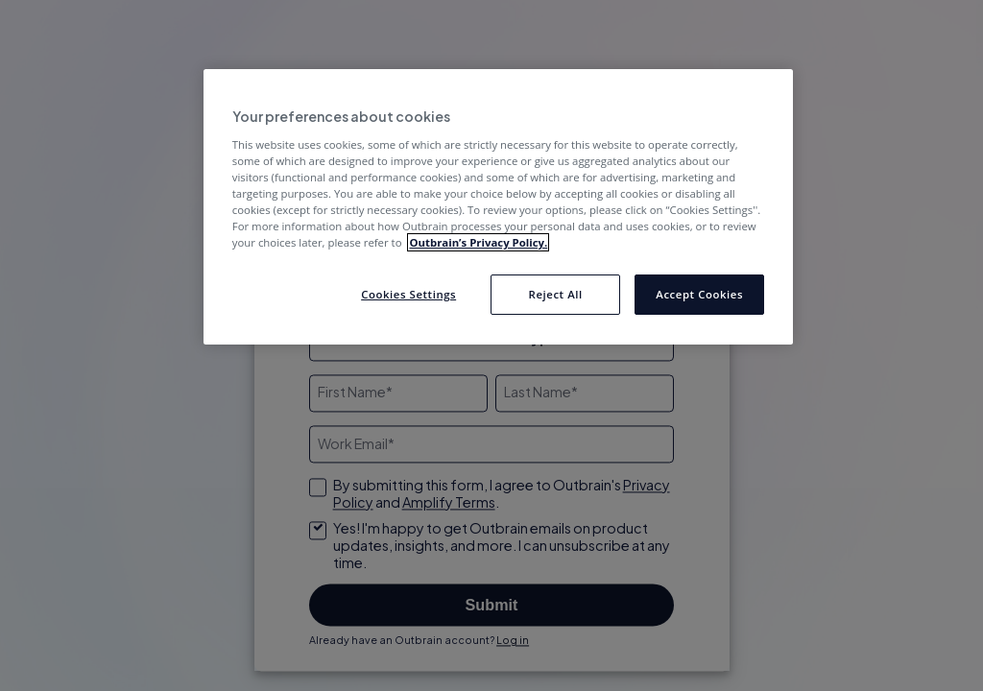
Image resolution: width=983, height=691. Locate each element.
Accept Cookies (699, 294)
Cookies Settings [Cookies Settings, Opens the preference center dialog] (408, 294)
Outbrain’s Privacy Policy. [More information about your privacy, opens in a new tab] (478, 242)
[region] (498, 207)
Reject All (556, 294)
